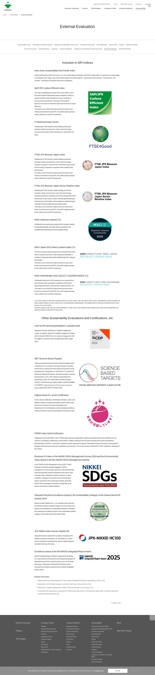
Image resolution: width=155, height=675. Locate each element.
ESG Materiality (102, 45)
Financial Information (72, 631)
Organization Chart (46, 637)
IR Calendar (69, 639)
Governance (44, 644)
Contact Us (139, 4)
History (43, 642)
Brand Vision (44, 647)
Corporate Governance (72, 629)
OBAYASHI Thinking (126, 4)
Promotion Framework (87, 45)
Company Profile (47, 622)
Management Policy (72, 626)
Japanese (148, 4)
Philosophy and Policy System (43, 45)
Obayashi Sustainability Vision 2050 (66, 45)
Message (43, 626)
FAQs (68, 644)
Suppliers (54, 49)
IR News (68, 642)
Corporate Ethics (44, 49)
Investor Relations (73, 622)
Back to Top (117, 603)
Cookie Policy (99, 671)
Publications (44, 652)
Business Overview (23, 622)
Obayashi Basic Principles (48, 629)
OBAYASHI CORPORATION (102, 4)
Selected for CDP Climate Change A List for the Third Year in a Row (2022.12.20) (64, 584)
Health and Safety (132, 45)
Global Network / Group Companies (51, 649)
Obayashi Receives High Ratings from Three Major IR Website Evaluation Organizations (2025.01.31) (71, 580)
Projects (19, 630)
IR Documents (70, 634)
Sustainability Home (24, 45)
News (115, 4)
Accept (117, 671)
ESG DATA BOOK (125, 49)
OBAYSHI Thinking (124, 630)
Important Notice (71, 647)
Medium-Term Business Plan (49, 631)
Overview (43, 634)
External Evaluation (110, 49)
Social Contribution (66, 49)
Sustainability (96, 622)
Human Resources (30, 49)
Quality (121, 45)
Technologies (21, 638)
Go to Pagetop (152, 617)
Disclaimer (69, 649)
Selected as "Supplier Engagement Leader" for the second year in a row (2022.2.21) (65, 587)
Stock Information (71, 637)
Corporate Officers (46, 639)
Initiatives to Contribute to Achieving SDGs (88, 49)
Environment (113, 45)
